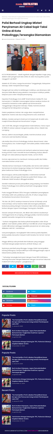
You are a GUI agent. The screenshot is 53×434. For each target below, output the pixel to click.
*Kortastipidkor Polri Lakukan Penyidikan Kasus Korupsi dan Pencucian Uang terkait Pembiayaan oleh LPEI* (30, 322)
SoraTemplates (32, 431)
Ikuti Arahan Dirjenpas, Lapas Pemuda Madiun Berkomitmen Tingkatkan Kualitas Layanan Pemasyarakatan (29, 333)
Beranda (4, 17)
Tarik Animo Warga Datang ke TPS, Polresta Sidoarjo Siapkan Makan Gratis (31, 343)
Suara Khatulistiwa (9, 39)
